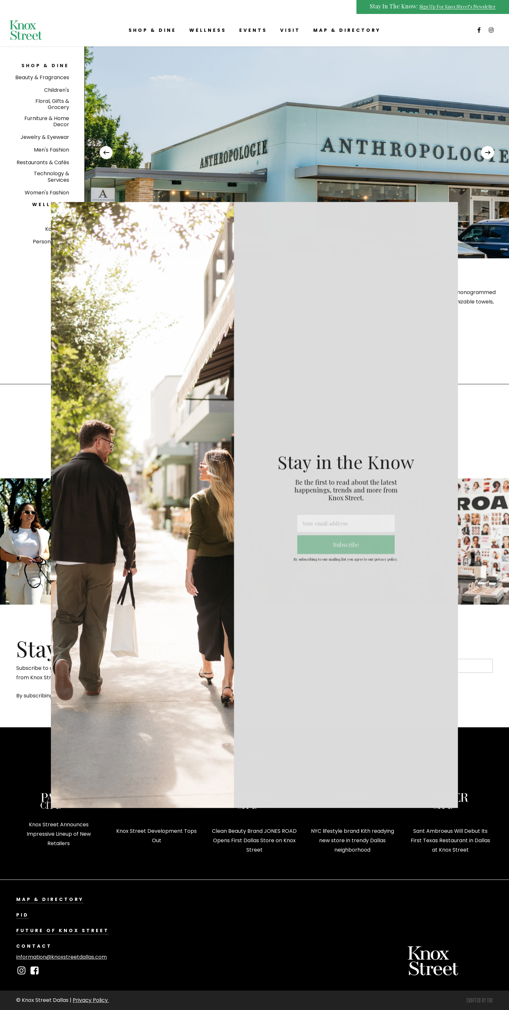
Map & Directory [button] (50, 899)
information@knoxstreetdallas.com (61, 957)
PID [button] (22, 915)
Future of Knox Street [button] (62, 930)
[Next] (487, 152)
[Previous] (106, 152)
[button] (45, 65)
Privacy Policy (91, 1000)
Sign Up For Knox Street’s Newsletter (457, 7)
